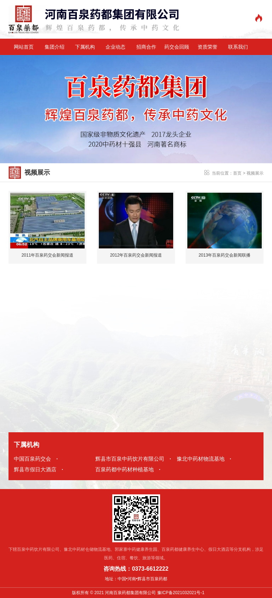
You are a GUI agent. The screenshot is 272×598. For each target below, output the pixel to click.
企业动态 (115, 47)
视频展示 (255, 173)
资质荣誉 (207, 47)
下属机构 (85, 47)
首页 (237, 173)
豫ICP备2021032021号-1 (180, 592)
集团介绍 (54, 47)
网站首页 (24, 47)
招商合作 (146, 47)
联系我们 (238, 47)
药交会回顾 (176, 47)
